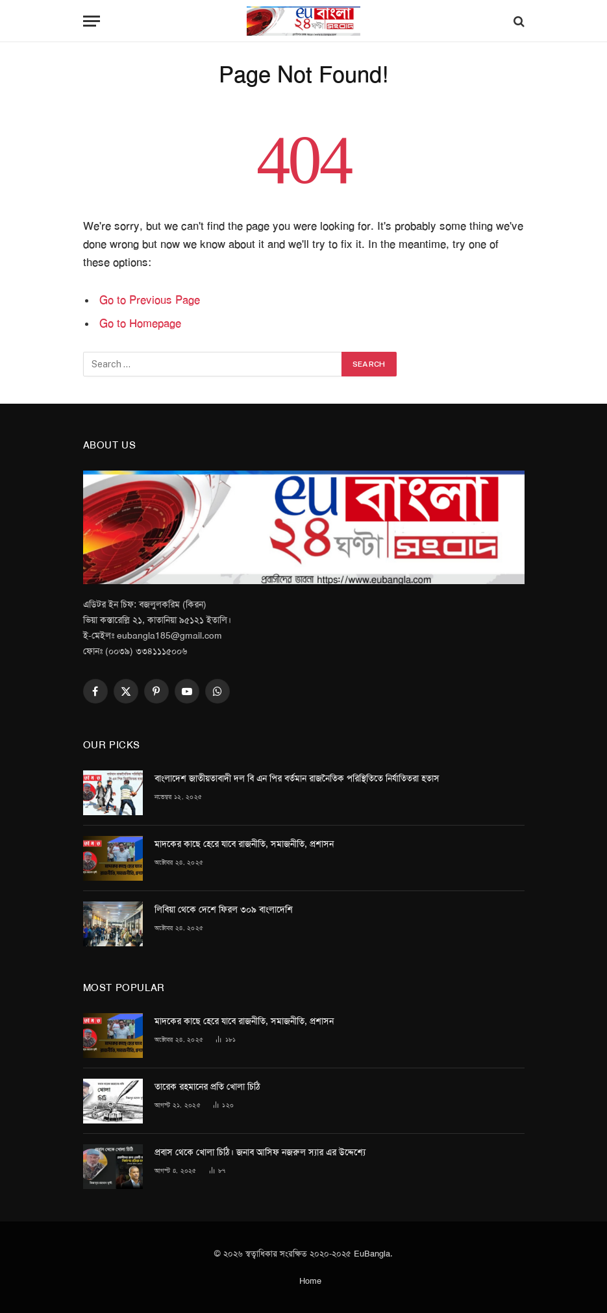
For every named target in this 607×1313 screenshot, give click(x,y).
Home (310, 1280)
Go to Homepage (140, 323)
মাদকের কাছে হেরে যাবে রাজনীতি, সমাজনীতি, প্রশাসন (244, 844)
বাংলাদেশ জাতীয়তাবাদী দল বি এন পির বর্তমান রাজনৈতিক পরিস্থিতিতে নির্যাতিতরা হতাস (297, 778)
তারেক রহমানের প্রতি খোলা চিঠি (207, 1086)
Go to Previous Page (149, 300)
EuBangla (372, 1253)
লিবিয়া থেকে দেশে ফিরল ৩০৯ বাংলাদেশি (224, 909)
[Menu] (91, 21)
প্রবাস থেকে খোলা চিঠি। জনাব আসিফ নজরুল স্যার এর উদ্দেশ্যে (260, 1152)
